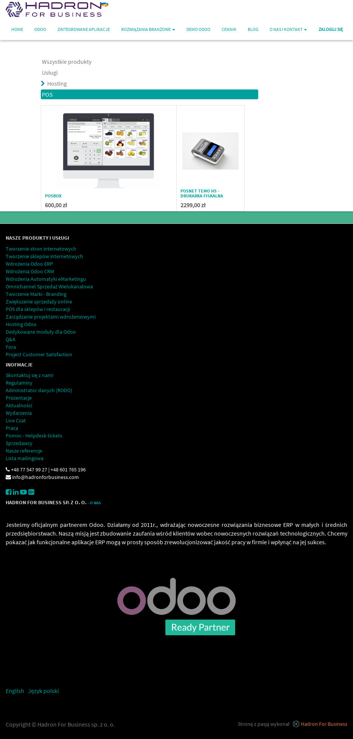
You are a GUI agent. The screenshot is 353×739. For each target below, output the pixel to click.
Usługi (50, 72)
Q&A (10, 339)
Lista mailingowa (24, 458)
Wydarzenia (19, 413)
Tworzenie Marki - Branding (36, 294)
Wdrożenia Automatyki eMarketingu (46, 279)
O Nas (95, 502)
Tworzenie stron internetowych (41, 248)
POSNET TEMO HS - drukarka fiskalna (201, 193)
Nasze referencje (24, 450)
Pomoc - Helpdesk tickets (34, 435)
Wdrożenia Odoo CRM (30, 271)
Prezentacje (19, 397)
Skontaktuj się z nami (29, 375)
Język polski (43, 690)
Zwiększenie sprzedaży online (39, 301)
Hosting (57, 83)
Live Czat (16, 420)
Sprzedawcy (19, 443)
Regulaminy (19, 382)
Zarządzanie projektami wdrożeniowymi (51, 316)
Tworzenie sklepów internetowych (44, 256)
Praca (12, 428)
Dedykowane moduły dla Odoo (41, 331)
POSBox (53, 196)
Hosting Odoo (21, 324)
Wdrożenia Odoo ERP (29, 263)
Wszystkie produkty (66, 61)
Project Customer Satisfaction (39, 354)
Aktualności (19, 405)
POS (47, 94)
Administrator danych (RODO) (39, 390)
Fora (11, 346)
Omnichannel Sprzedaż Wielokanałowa (49, 286)
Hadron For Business (324, 724)
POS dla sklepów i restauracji (38, 309)
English (15, 690)
